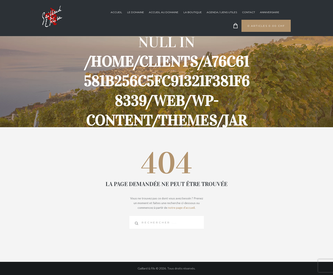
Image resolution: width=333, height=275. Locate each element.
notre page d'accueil (181, 207)
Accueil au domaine (163, 12)
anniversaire (269, 12)
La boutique (192, 12)
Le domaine (135, 12)
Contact (248, 12)
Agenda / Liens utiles (222, 12)
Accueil (116, 12)
